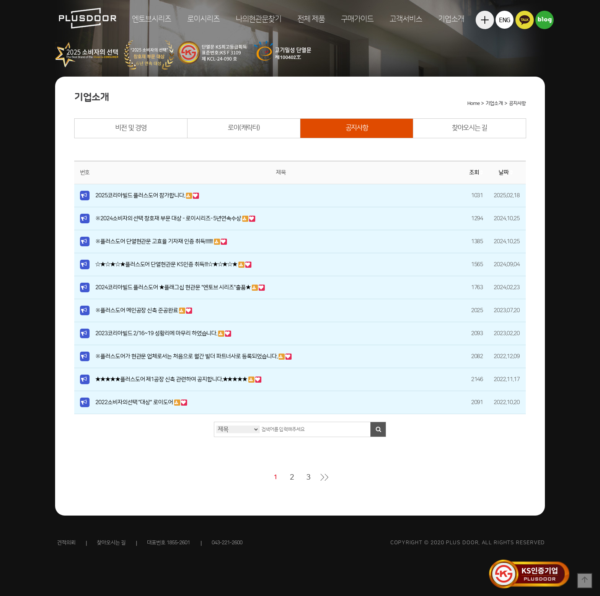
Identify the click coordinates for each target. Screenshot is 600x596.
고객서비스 (406, 19)
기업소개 (451, 19)
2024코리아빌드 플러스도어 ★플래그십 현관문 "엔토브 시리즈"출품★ (173, 287)
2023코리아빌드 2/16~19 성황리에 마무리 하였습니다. (156, 333)
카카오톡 (524, 20)
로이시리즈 (203, 19)
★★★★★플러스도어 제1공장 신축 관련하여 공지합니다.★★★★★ (171, 379)
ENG (504, 20)
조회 (477, 172)
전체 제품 (311, 19)
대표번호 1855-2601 (168, 543)
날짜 (507, 172)
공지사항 (357, 128)
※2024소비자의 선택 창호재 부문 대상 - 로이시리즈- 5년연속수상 (168, 218)
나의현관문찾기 (258, 19)
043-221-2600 (227, 543)
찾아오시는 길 (469, 128)
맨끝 (324, 477)
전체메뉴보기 (485, 38)
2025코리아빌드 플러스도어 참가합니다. (140, 195)
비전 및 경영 (130, 128)
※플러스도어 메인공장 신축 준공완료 (137, 310)
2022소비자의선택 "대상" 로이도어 (134, 402)
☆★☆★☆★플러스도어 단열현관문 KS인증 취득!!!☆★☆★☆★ (166, 264)
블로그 (544, 20)
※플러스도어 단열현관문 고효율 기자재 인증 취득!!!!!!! (154, 241)
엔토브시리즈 (151, 19)
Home (473, 103)
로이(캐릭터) (243, 128)
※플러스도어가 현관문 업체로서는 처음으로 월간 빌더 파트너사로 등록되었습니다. (187, 356)
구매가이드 (357, 19)
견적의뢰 (66, 543)
